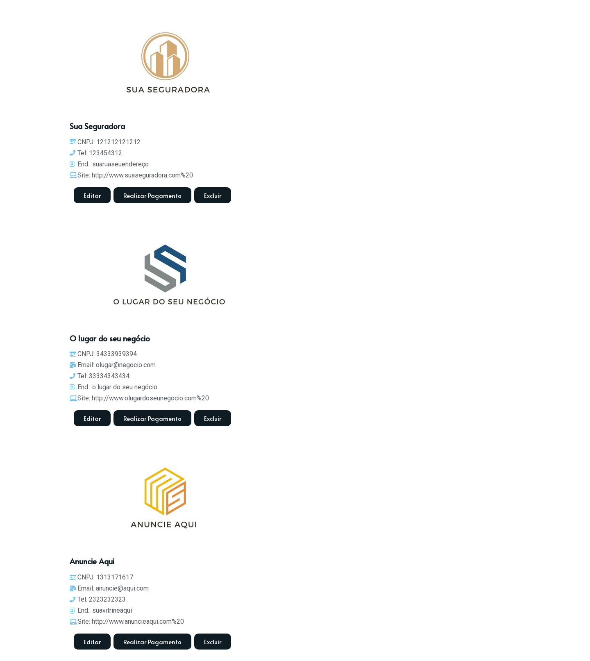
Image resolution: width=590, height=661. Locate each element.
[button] (212, 195)
